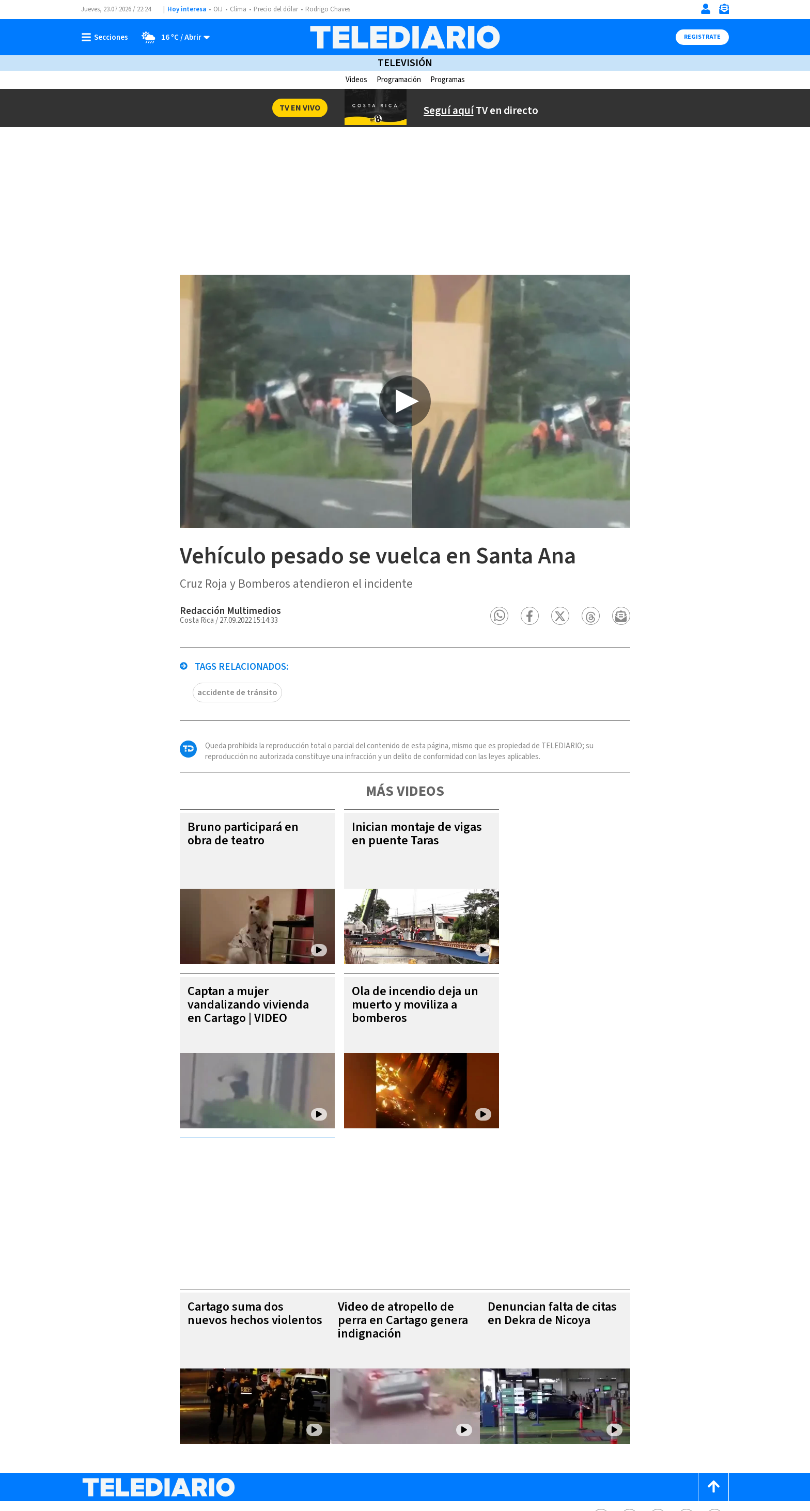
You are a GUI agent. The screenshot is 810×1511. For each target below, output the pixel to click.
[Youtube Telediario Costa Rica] (715, 1396)
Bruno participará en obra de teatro (226, 853)
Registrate (702, 37)
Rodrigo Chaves (327, 9)
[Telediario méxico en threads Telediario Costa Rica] (686, 1396)
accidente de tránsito (220, 712)
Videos (356, 79)
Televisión (405, 63)
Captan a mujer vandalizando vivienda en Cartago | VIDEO (231, 1024)
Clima (238, 9)
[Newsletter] (724, 11)
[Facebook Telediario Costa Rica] (601, 1396)
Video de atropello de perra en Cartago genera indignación (400, 1197)
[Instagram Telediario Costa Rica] (658, 1396)
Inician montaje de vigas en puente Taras (400, 853)
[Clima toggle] (172, 37)
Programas (447, 79)
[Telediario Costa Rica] (404, 37)
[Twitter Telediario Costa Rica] (629, 1396)
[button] (516, 635)
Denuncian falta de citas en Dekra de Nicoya (564, 1191)
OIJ (218, 9)
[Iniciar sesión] (705, 9)
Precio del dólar (276, 9)
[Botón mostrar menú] (107, 37)
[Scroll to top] (713, 1364)
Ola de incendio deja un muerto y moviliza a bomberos (398, 1024)
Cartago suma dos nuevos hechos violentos (237, 1191)
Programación (399, 79)
